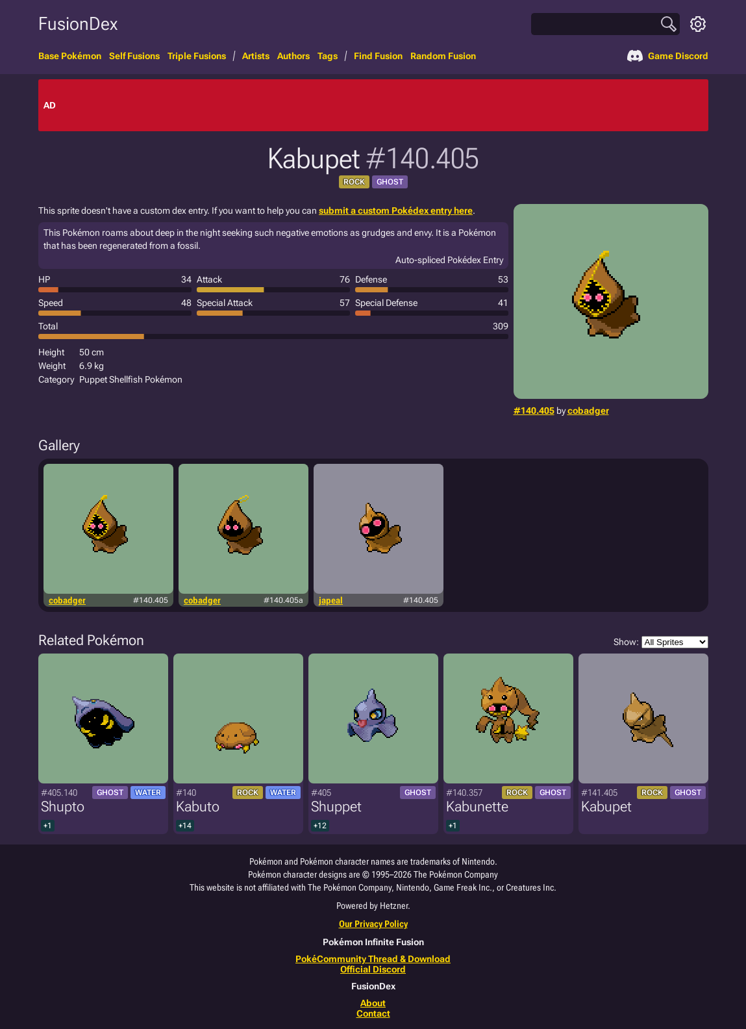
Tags (327, 56)
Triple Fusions (197, 56)
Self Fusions (134, 56)
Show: (661, 642)
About (373, 1003)
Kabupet (606, 806)
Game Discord (667, 56)
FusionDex (78, 23)
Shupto (62, 806)
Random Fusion (443, 56)
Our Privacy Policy (373, 924)
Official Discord (373, 969)
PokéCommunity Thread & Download (373, 959)
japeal (331, 600)
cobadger (588, 410)
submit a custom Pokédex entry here (396, 210)
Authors (293, 56)
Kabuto (197, 806)
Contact (373, 1013)
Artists (255, 56)
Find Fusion (378, 56)
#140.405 (534, 410)
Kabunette (477, 806)
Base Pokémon (69, 56)
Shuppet (336, 806)
